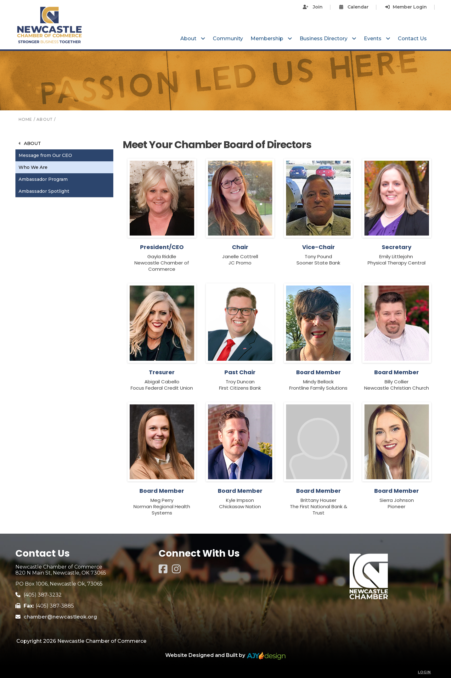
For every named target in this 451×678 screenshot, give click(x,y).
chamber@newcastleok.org (60, 617)
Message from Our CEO (45, 155)
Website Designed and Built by (225, 655)
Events (373, 39)
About (189, 39)
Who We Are (33, 167)
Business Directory (324, 39)
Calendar (354, 7)
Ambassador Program (43, 179)
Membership (268, 39)
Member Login (406, 7)
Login (424, 672)
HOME (25, 119)
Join (313, 7)
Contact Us (412, 39)
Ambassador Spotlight (44, 191)
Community (228, 39)
